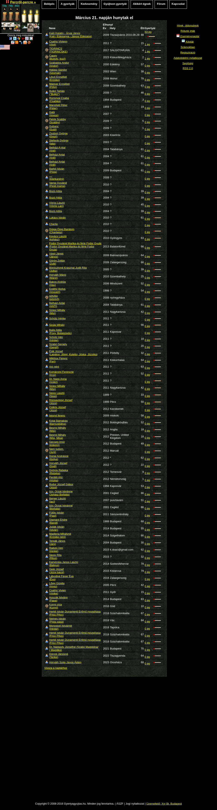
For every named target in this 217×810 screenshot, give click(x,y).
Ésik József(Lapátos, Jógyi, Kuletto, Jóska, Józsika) (73, 353)
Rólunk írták (187, 30)
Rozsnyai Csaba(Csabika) (59, 99)
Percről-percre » (23, 2)
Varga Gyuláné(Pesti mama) (58, 184)
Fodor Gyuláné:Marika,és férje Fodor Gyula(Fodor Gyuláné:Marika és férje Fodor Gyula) (75, 246)
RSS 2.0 (188, 68)
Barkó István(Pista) (56, 170)
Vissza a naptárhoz (55, 667)
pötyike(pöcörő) (54, 297)
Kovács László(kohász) (58, 238)
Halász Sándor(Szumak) (58, 71)
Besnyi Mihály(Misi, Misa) (57, 436)
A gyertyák (67, 3)
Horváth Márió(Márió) (57, 276)
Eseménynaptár (187, 36)
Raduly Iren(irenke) (56, 549)
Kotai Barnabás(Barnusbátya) (58, 422)
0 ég (147, 65)
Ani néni (54, 366)
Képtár (188, 41)
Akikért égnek (142, 3)
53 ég (148, 31)
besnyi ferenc (57, 415)
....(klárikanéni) (56, 177)
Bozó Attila (55, 191)
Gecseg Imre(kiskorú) (57, 443)
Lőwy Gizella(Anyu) (57, 585)
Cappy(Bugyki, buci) (57, 57)
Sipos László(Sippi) (57, 394)
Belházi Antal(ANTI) (57, 304)
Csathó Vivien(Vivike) (57, 592)
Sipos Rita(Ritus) (55, 556)
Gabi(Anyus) (54, 114)
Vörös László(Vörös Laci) (57, 204)
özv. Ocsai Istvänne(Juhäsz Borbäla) (61, 493)
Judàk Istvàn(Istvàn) (56, 528)
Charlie (53, 224)
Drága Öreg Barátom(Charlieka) (61, 231)
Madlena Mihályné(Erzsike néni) (60, 535)
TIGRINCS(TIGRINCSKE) (58, 50)
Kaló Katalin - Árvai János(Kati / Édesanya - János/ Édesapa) (70, 35)
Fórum (161, 3)
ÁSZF (119, 803)
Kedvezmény (89, 3)
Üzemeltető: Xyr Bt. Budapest (164, 803)
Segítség (187, 63)
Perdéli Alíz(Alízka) (56, 479)
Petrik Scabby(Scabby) (57, 121)
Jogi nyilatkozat (135, 803)
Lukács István (57, 217)
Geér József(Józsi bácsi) (56, 571)
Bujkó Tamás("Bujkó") (57, 92)
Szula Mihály (57, 324)
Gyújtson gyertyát (115, 3)
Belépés (49, 3)
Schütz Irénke (57, 318)
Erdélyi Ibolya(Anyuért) (57, 290)
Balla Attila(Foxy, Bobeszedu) (60, 331)
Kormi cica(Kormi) (55, 606)
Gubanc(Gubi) (54, 128)
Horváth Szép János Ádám (65, 662)
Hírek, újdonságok (188, 25)
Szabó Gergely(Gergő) (58, 346)
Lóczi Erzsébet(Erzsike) (58, 78)
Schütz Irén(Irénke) (56, 339)
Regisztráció (187, 52)
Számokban (188, 47)
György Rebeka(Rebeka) (58, 472)
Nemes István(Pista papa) (57, 620)
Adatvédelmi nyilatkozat (188, 57)
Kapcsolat (178, 3)
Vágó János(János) (56, 255)
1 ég (147, 44)
